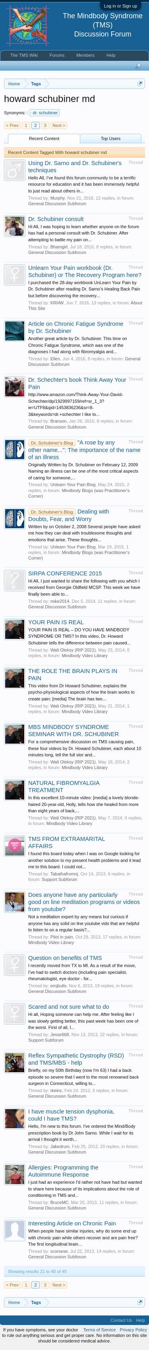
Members (85, 55)
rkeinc (56, 1090)
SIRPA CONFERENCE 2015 (65, 573)
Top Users (111, 138)
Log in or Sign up (120, 6)
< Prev (12, 125)
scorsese (59, 1251)
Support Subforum (59, 879)
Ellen (55, 358)
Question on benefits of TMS (65, 958)
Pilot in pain (61, 937)
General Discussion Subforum (57, 203)
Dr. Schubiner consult (55, 219)
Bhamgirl (59, 246)
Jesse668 (59, 1034)
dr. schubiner (44, 112)
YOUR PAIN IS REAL (56, 622)
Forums (57, 55)
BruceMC (59, 1202)
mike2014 (60, 601)
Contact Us (121, 1320)
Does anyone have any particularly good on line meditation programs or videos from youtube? (84, 902)
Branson (58, 421)
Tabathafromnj (64, 873)
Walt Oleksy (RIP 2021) (73, 650)
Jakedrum (60, 1146)
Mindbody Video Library (84, 655)
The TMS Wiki (24, 55)
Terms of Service (99, 1329)
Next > (58, 125)
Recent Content (44, 138)
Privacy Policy (133, 1329)
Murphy (57, 198)
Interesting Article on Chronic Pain (72, 1223)
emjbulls (58, 985)
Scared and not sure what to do (68, 1007)
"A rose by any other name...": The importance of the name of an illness (84, 449)
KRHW (57, 302)
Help (111, 55)
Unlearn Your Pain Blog (73, 484)
